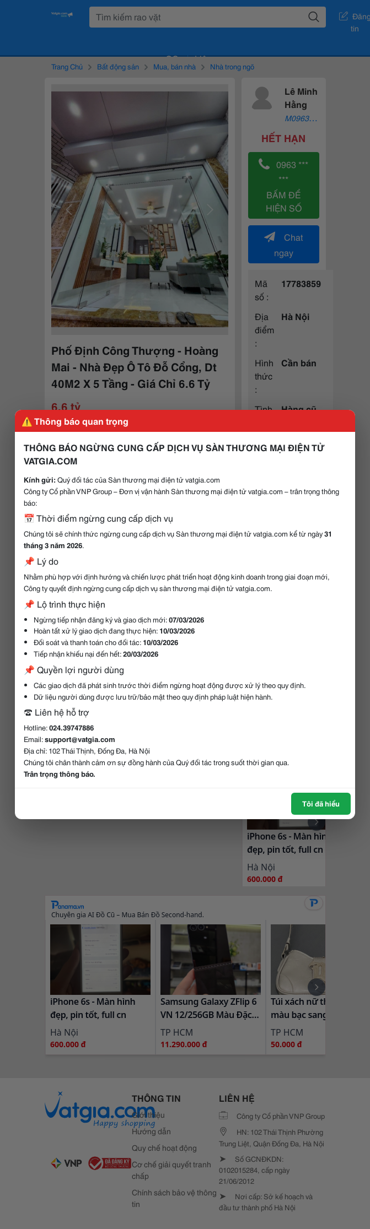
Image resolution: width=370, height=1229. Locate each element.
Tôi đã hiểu (321, 803)
